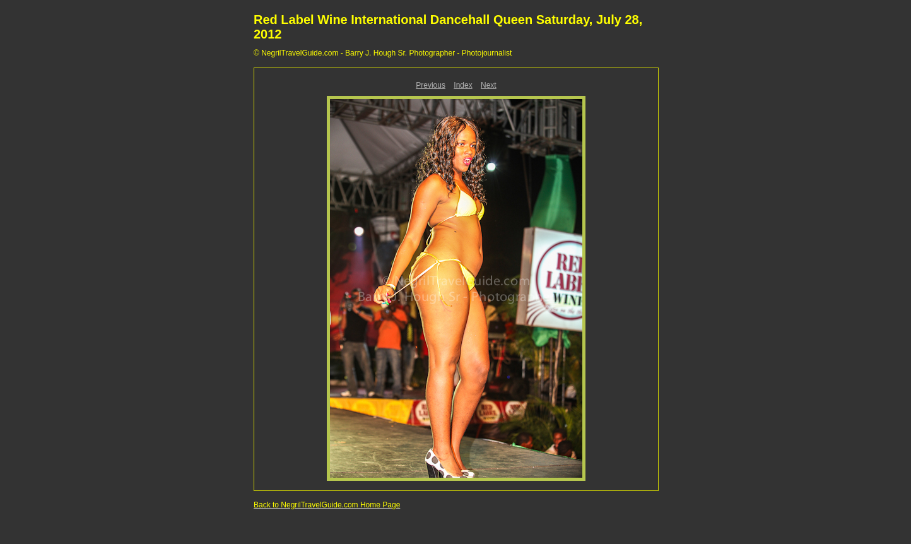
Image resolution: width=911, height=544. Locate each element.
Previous (430, 85)
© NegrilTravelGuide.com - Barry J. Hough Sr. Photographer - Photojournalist (383, 53)
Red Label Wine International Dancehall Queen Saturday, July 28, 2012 (448, 27)
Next (489, 85)
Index (463, 85)
